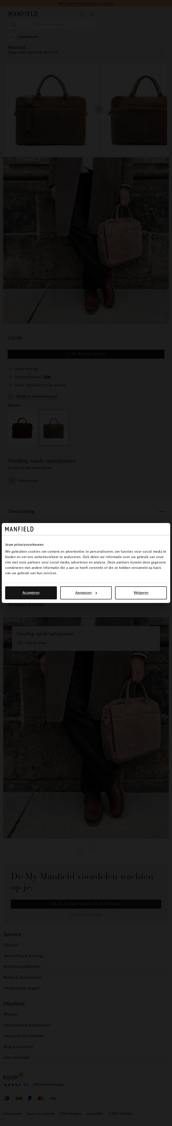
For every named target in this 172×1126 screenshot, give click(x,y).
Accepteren (30, 592)
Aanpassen (86, 592)
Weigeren (141, 592)
